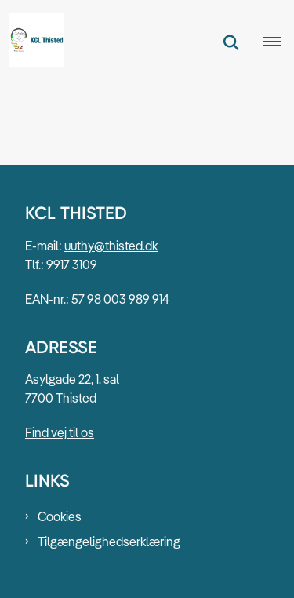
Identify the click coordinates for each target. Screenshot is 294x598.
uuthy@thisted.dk (111, 245)
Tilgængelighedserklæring (109, 541)
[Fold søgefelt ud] (231, 42)
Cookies (60, 516)
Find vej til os (59, 432)
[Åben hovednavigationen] (278, 42)
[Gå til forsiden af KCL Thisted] (32, 42)
